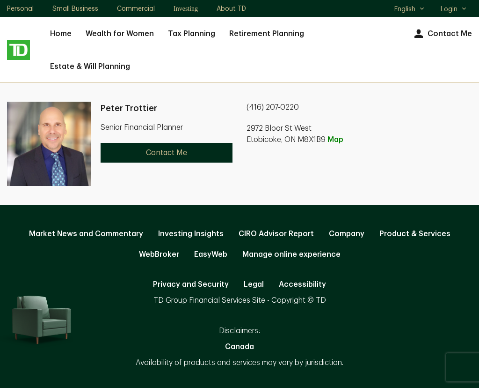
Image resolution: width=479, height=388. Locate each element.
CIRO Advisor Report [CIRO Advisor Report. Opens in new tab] (276, 234)
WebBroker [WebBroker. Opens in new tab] (159, 254)
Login (454, 9)
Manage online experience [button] (291, 254)
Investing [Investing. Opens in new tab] (186, 8)
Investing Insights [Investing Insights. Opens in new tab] (191, 234)
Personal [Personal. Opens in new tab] (20, 8)
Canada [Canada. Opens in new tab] (239, 347)
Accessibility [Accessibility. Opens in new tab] (302, 284)
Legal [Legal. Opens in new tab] (254, 284)
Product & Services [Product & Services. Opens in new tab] (414, 234)
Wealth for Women (120, 33)
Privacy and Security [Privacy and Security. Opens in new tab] (191, 284)
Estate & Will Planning (90, 66)
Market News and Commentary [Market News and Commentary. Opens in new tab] (86, 234)
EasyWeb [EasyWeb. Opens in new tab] (210, 254)
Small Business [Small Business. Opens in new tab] (75, 8)
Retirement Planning (266, 33)
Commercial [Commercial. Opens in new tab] (136, 8)
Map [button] (335, 139)
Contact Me (442, 34)
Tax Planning (191, 33)
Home (61, 33)
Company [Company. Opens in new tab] (346, 234)
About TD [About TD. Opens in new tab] (231, 8)
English (409, 10)
